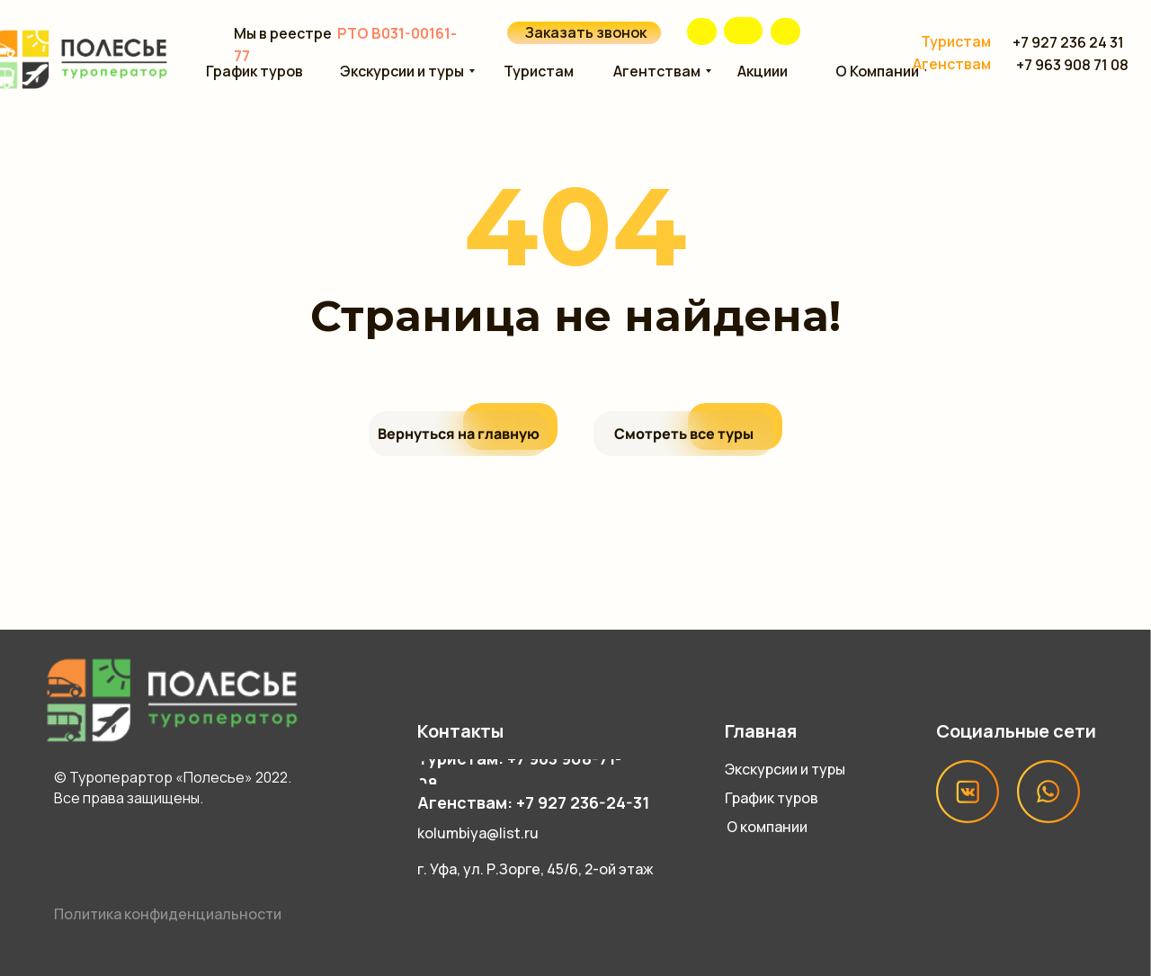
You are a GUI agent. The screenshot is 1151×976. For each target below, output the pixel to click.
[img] (743, 30)
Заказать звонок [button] (586, 32)
